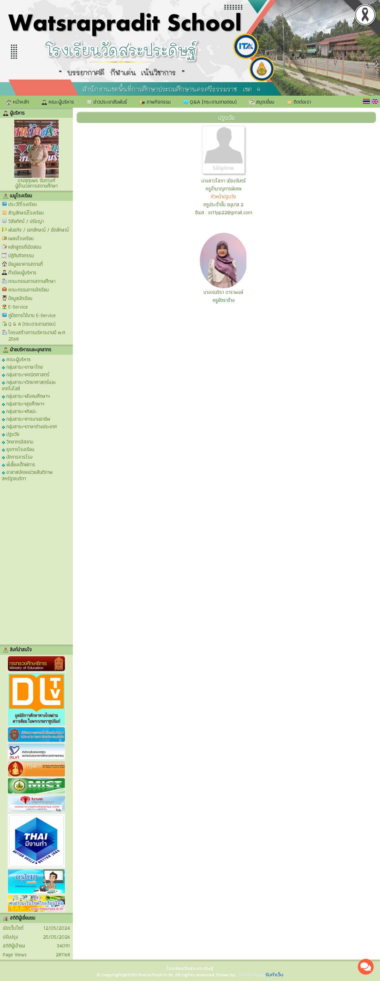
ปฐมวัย (10, 433)
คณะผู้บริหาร (58, 101)
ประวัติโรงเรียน (22, 204)
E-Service (18, 307)
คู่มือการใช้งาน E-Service (32, 315)
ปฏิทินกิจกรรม (21, 255)
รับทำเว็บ (274, 974)
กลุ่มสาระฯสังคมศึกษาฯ (26, 395)
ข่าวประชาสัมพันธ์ (107, 101)
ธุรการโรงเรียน (18, 449)
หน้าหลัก (17, 101)
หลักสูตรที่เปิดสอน (24, 247)
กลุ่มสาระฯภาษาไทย (22, 366)
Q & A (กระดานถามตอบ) (31, 324)
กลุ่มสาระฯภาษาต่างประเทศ (29, 426)
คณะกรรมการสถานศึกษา (31, 281)
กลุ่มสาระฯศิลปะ (19, 411)
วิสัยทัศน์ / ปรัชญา (26, 221)
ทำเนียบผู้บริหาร (22, 273)
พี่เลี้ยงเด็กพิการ (18, 464)
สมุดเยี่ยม (261, 101)
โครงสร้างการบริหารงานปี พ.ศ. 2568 (37, 335)
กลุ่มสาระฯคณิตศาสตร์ (25, 374)
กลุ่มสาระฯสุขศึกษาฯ (23, 403)
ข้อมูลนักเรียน (20, 298)
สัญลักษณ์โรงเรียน (26, 213)
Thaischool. (251, 974)
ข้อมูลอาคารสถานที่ (25, 264)
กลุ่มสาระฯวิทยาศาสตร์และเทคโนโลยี (29, 385)
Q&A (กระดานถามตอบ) (210, 101)
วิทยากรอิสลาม (17, 441)
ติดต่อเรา (299, 101)
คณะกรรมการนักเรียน (28, 290)
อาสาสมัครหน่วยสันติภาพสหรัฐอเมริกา (27, 475)
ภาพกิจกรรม (155, 101)
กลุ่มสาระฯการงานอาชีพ (26, 418)
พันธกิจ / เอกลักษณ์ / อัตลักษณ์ (38, 230)
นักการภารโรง (17, 456)
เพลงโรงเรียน (21, 238)
